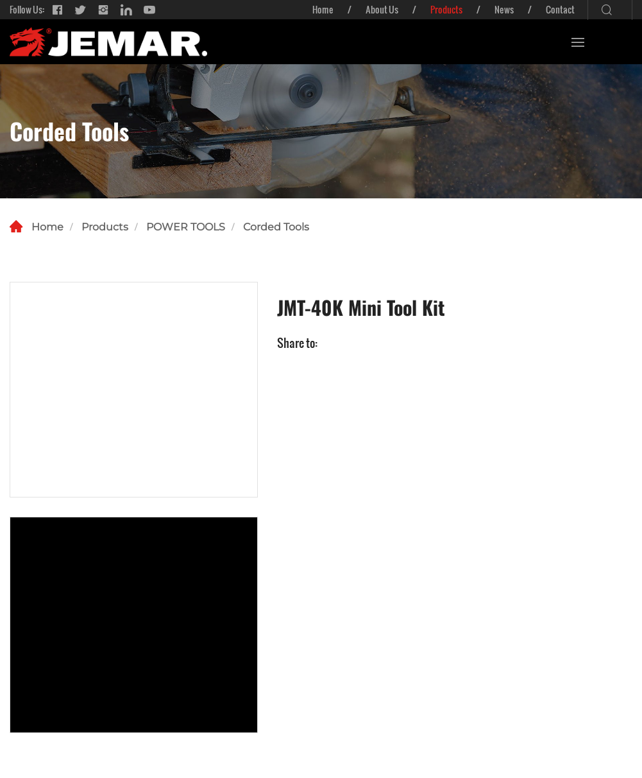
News (504, 9)
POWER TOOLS (185, 227)
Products (446, 9)
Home (323, 9)
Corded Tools (276, 227)
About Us (382, 9)
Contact (560, 9)
